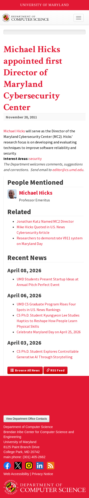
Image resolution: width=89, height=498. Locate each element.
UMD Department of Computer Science (36, 18)
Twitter (18, 465)
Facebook (7, 465)
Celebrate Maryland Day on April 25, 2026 (49, 332)
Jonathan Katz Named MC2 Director (45, 221)
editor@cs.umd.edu (67, 169)
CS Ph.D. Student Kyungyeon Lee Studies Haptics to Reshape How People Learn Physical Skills (48, 321)
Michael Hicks (14, 131)
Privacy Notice (42, 474)
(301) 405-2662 (34, 457)
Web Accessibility (16, 474)
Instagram (29, 465)
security (35, 158)
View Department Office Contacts (26, 418)
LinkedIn (39, 465)
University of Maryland (44, 5)
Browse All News (25, 370)
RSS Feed (55, 370)
